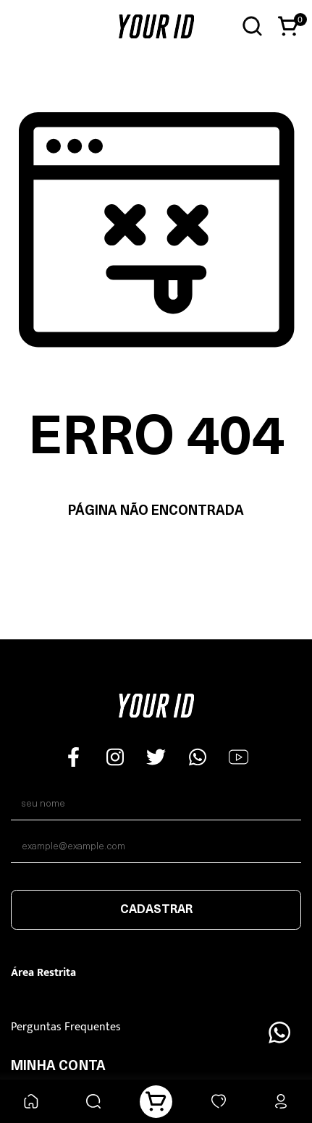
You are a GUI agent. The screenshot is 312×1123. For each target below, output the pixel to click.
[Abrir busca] (252, 26)
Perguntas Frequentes (66, 1027)
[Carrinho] (156, 1101)
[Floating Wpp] (279, 1032)
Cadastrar (156, 910)
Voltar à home (156, 557)
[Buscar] (93, 1101)
